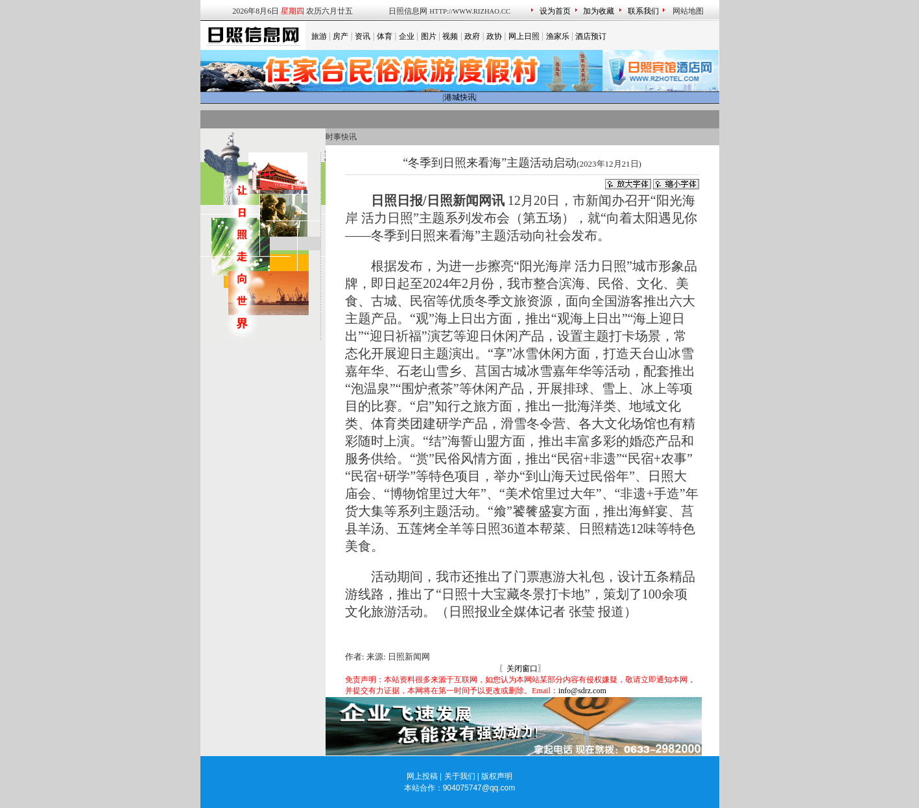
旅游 (319, 36)
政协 (494, 36)
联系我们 (643, 11)
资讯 (362, 36)
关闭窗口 (522, 668)
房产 (340, 36)
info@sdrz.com (582, 690)
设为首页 (555, 11)
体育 (384, 36)
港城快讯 (459, 97)
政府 (472, 36)
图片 (428, 36)
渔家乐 (557, 36)
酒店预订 (590, 36)
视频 (450, 36)
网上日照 (524, 36)
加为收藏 (598, 11)
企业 (406, 36)
